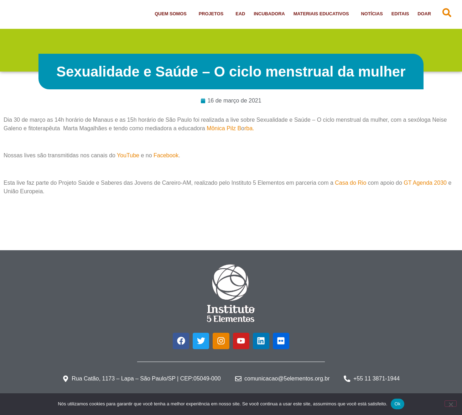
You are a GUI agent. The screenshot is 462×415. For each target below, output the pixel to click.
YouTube (128, 155)
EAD (240, 13)
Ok (397, 403)
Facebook (166, 155)
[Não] (451, 403)
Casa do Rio (350, 183)
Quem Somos (172, 13)
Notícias (372, 13)
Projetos (213, 13)
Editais (400, 13)
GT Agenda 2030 (425, 183)
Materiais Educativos (323, 13)
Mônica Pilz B (224, 128)
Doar (424, 13)
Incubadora (269, 13)
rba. (249, 128)
